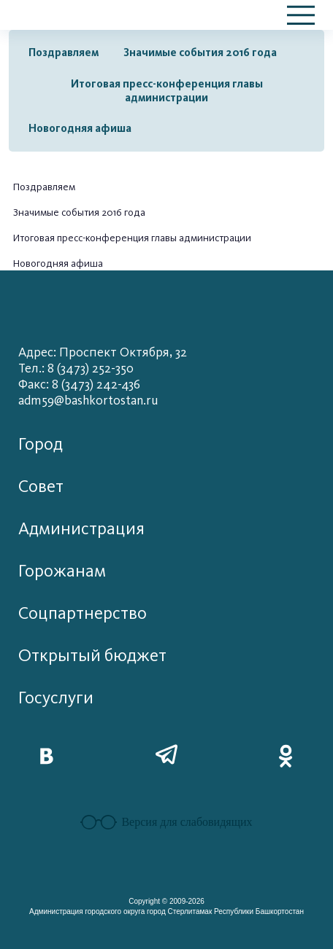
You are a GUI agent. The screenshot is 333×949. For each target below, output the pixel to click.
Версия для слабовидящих (166, 822)
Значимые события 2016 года (200, 52)
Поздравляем (63, 52)
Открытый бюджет (92, 655)
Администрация (81, 529)
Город (40, 444)
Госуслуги (55, 698)
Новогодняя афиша (79, 128)
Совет (41, 486)
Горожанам (62, 571)
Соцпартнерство (82, 613)
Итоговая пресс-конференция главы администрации (167, 90)
